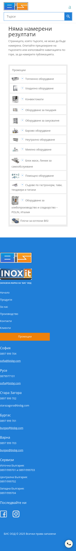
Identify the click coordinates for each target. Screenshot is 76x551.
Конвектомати (34, 99)
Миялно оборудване (38, 149)
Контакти (6, 321)
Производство (9, 314)
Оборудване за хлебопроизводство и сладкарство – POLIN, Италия (35, 206)
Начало (5, 292)
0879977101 (7, 376)
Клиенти (5, 328)
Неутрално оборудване (40, 139)
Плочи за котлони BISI (34, 220)
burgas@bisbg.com (11, 428)
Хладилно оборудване (39, 88)
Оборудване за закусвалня (42, 120)
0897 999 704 (8, 353)
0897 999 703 (8, 443)
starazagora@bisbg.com (14, 405)
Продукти (6, 299)
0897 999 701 (8, 421)
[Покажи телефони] (69, 544)
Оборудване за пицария (40, 110)
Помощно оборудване (39, 175)
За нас (4, 307)
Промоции (19, 70)
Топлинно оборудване (39, 79)
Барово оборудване (38, 130)
